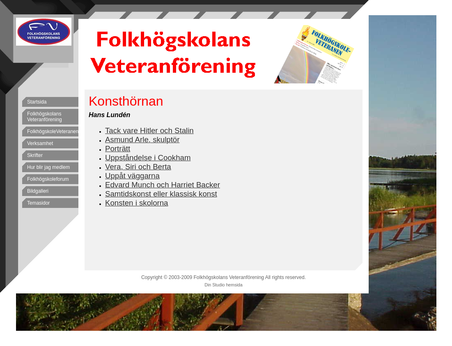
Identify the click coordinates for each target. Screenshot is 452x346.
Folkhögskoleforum (48, 179)
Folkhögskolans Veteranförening (44, 116)
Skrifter (35, 155)
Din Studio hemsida (223, 284)
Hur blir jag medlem (48, 167)
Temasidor (38, 203)
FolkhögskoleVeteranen (52, 131)
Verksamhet (40, 143)
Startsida (36, 102)
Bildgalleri (37, 191)
